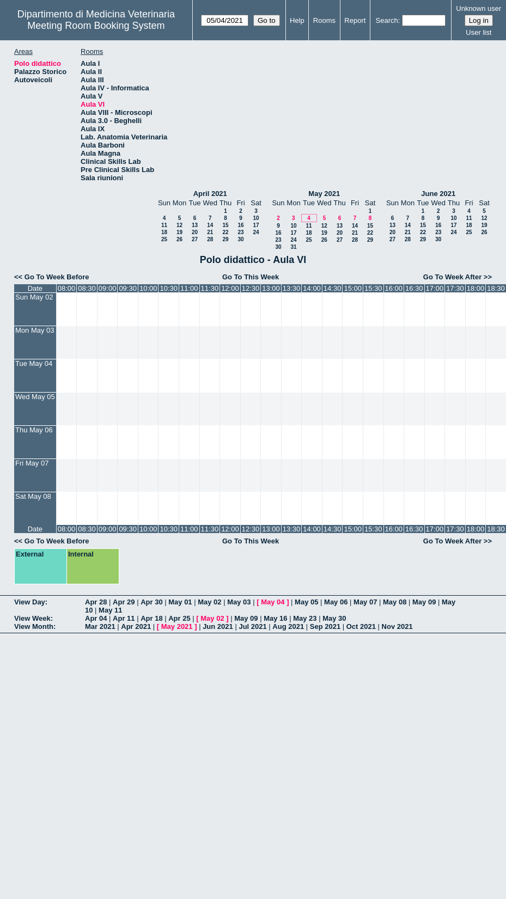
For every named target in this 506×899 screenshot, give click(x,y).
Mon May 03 (34, 330)
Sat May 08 (33, 496)
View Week (32, 618)
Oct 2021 (361, 626)
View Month (33, 626)
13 (195, 225)
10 (256, 218)
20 (195, 232)
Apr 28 (96, 602)
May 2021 (324, 193)
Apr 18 (151, 618)
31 (293, 247)
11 (164, 225)
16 (240, 225)
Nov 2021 (397, 626)
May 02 (209, 602)
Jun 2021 (218, 626)
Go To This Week (250, 277)
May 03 (239, 602)
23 (240, 232)
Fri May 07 (31, 463)
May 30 (334, 618)
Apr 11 (124, 618)
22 (225, 232)
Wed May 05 (35, 397)
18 (164, 232)
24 (256, 232)
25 (164, 239)
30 (240, 239)
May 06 (336, 602)
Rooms (324, 20)
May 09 (424, 602)
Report (354, 20)
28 (210, 239)
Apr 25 (179, 618)
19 (179, 232)
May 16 (275, 618)
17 (256, 225)
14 (210, 225)
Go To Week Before (57, 277)
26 (179, 239)
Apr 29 (124, 602)
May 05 (306, 602)
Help (297, 20)
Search (387, 20)
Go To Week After (452, 277)
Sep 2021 (325, 626)
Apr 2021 (136, 626)
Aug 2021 (288, 626)
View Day (29, 602)
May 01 (180, 602)
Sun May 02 (34, 297)
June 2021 (438, 193)
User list (478, 32)
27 (195, 239)
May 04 (272, 602)
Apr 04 (96, 618)
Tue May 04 (33, 363)
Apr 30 (151, 602)
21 (210, 232)
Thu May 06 (34, 430)
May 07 (365, 602)
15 (225, 225)
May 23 (304, 618)
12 (179, 225)
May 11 (110, 610)
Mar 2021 (100, 626)
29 (225, 239)
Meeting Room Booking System (95, 25)
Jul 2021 (252, 626)
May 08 (394, 602)
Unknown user (478, 8)
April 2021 (210, 193)
